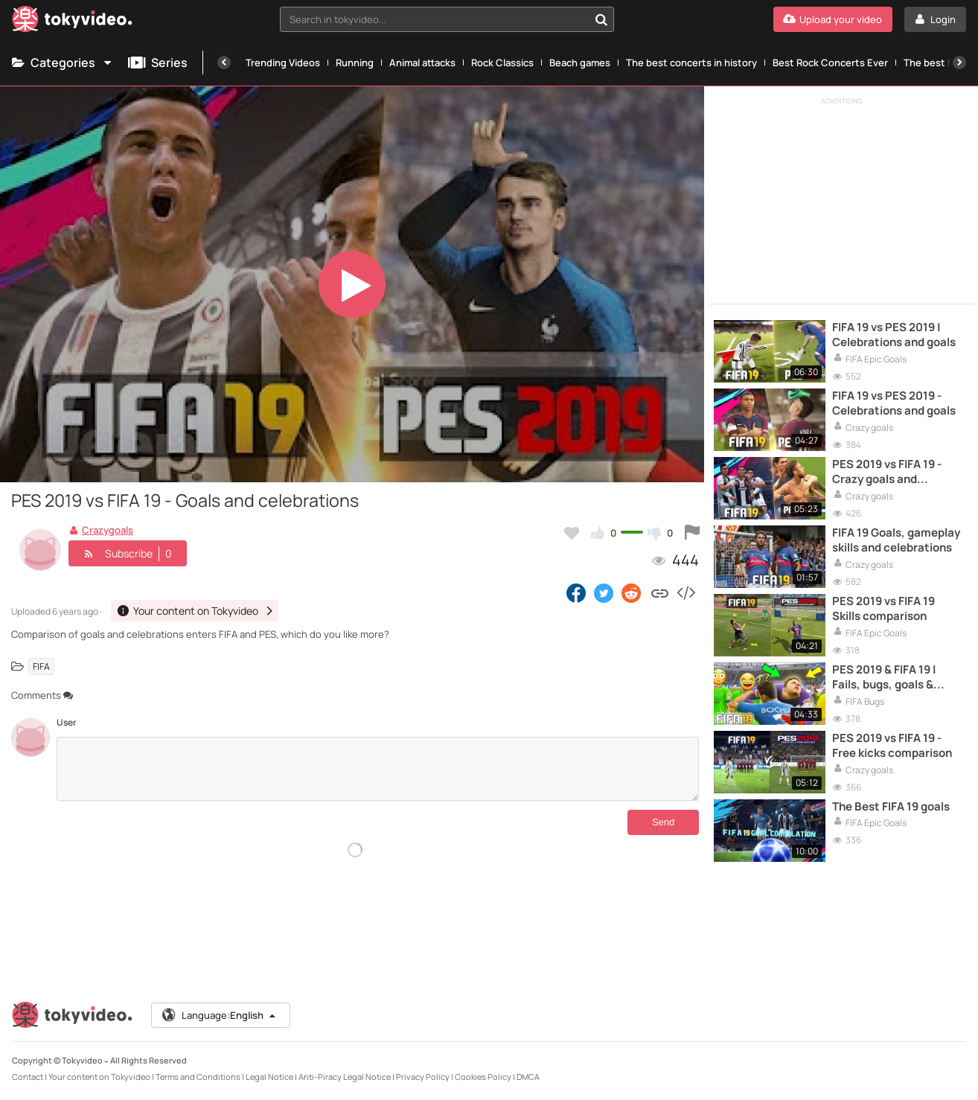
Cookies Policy (483, 1076)
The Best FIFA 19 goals (891, 806)
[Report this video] (692, 532)
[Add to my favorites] (571, 532)
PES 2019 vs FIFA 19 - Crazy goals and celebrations (887, 472)
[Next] (959, 62)
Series (158, 62)
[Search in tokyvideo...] (601, 19)
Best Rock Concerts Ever (830, 62)
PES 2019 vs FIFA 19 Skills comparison (883, 609)
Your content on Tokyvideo (99, 1076)
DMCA (528, 1076)
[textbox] (434, 19)
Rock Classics (502, 62)
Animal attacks (422, 62)
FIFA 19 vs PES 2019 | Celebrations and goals (894, 335)
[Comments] (378, 769)
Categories (62, 62)
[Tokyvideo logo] (72, 22)
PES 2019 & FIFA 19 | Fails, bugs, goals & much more (884, 677)
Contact (27, 1076)
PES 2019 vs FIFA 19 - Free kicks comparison (892, 746)
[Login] (935, 19)
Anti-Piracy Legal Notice (344, 1076)
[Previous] (224, 62)
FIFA (41, 666)
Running (355, 62)
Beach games (579, 62)
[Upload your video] (832, 19)
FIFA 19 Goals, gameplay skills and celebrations (896, 540)
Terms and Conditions (198, 1076)
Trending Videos (283, 62)
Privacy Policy (423, 1076)
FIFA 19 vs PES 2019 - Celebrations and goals (894, 403)
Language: (219, 1015)
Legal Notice (269, 1076)
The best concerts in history (691, 62)
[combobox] (447, 19)
